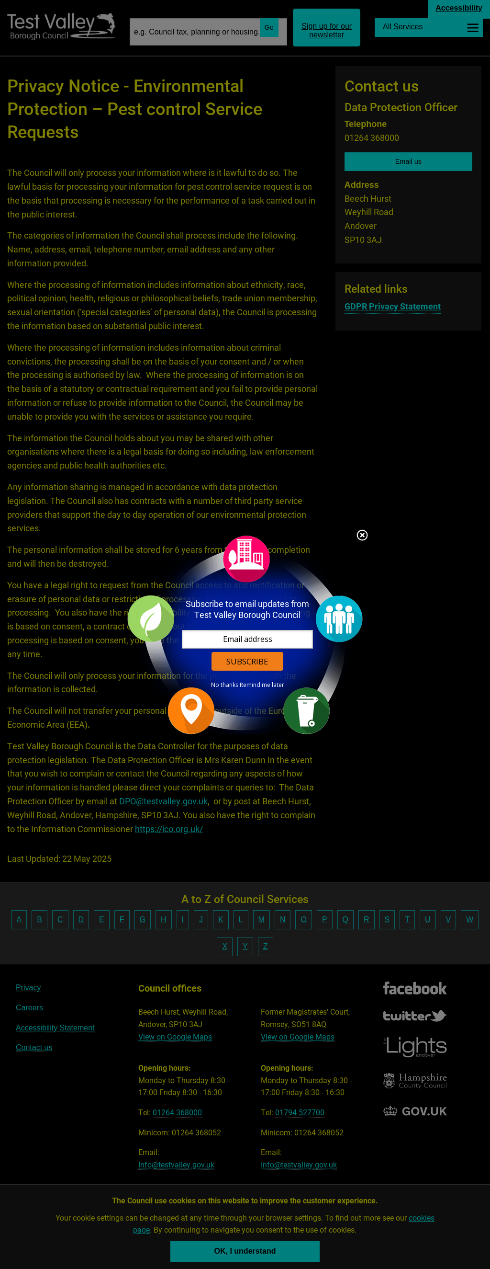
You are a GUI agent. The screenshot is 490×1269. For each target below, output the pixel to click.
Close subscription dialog (362, 536)
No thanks (224, 685)
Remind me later (262, 685)
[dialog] (245, 634)
